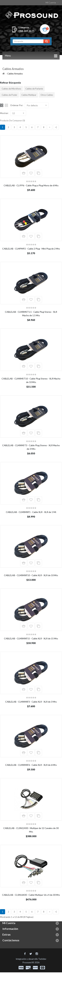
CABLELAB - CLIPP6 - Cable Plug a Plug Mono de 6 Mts (31, 185)
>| (56, 127)
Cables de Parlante (34, 88)
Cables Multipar (28, 95)
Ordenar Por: (16, 105)
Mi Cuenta (52, 2)
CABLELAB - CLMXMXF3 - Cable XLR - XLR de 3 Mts (31, 701)
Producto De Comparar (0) (12, 120)
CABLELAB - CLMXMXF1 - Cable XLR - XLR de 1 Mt (31, 512)
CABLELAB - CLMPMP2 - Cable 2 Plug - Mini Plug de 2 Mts (31, 248)
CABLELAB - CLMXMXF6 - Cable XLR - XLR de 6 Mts (31, 765)
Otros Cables (47, 95)
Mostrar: (4, 113)
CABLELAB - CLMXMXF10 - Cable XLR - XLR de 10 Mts (31, 575)
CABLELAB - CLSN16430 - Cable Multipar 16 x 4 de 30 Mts (31, 894)
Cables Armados (15, 73)
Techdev (42, 959)
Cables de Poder (9, 95)
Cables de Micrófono (11, 88)
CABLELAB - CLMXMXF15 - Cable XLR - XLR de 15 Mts (31, 638)
